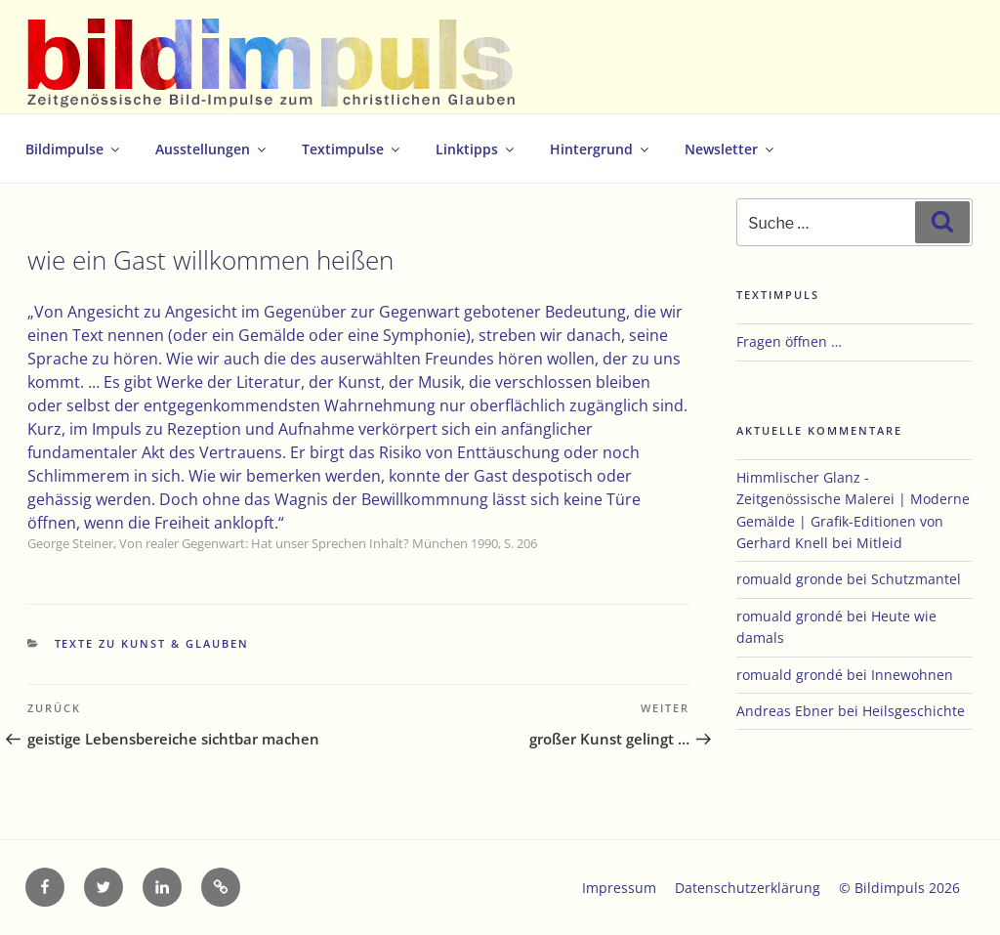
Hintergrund (600, 149)
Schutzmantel (916, 579)
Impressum (619, 887)
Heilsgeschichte (913, 710)
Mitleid (879, 542)
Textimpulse (352, 149)
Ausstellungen (212, 149)
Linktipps (476, 149)
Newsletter (730, 149)
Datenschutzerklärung (747, 887)
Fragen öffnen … (789, 341)
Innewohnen (912, 674)
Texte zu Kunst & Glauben (152, 643)
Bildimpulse (73, 149)
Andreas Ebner (785, 710)
